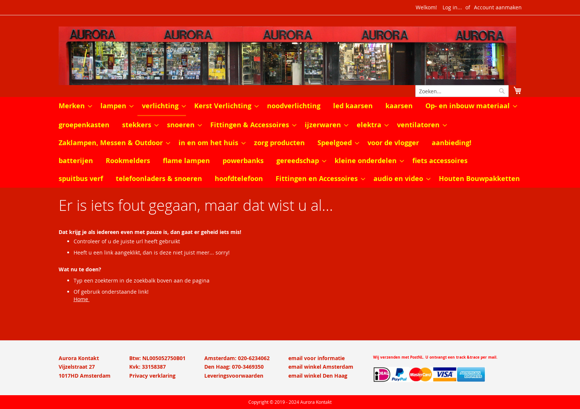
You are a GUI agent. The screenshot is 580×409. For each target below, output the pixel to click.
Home (81, 299)
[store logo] (290, 55)
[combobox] (462, 91)
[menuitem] (73, 106)
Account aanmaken (498, 7)
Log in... (452, 7)
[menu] (290, 142)
